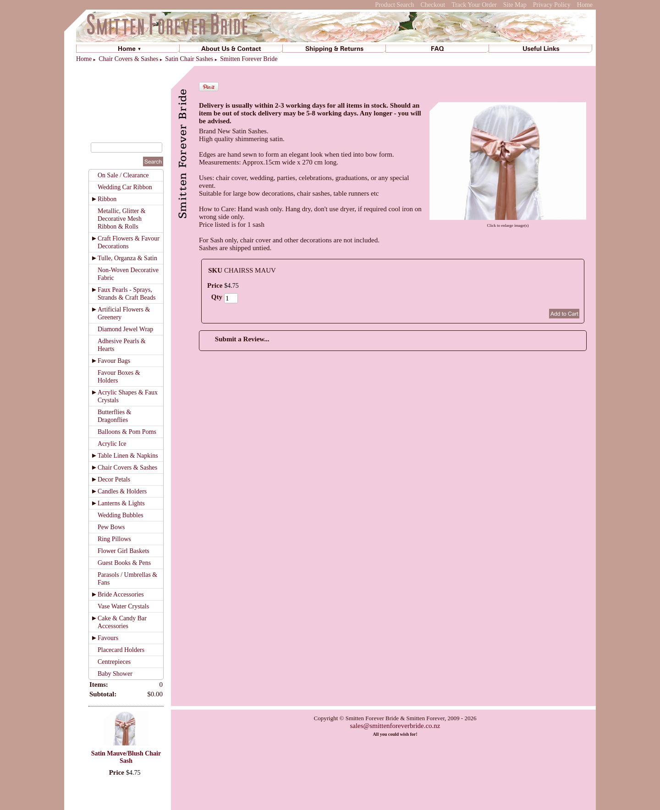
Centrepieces (114, 661)
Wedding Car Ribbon (125, 187)
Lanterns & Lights (121, 503)
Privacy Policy (552, 4)
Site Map (515, 4)
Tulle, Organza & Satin (127, 258)
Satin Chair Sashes (189, 58)
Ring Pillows (114, 539)
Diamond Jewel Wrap (125, 329)
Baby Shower (115, 673)
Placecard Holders (121, 649)
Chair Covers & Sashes (128, 58)
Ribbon (107, 199)
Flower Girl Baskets (123, 550)
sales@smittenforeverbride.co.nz (395, 725)
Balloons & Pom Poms (127, 431)
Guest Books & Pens (124, 562)
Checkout (432, 4)
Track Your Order (474, 4)
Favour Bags (114, 360)
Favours (108, 638)
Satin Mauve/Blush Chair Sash (126, 757)
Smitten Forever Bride (248, 58)
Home (585, 4)
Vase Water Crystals (123, 606)
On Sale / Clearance (123, 175)
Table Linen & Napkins (128, 455)
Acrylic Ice (112, 443)
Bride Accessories (121, 594)
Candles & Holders (122, 491)
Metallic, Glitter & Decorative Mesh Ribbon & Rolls (122, 219)
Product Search (394, 4)
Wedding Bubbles (120, 515)
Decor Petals (114, 479)
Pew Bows (111, 527)
